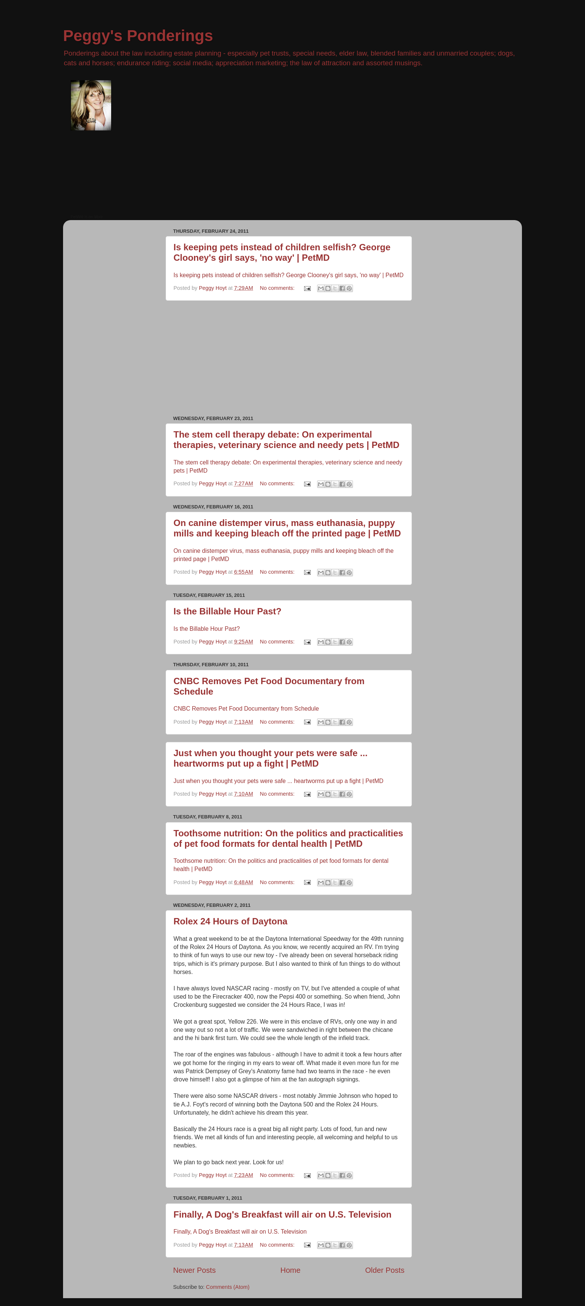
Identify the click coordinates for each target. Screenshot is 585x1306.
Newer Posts (194, 1270)
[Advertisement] (289, 358)
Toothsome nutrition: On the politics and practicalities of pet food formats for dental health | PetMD (288, 838)
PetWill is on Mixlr (87, 216)
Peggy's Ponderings (138, 35)
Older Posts (384, 1270)
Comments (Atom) (228, 1287)
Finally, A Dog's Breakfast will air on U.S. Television (282, 1214)
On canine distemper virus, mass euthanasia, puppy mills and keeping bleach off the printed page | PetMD (287, 528)
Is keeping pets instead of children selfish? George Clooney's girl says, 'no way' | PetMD (281, 252)
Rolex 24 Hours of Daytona (230, 921)
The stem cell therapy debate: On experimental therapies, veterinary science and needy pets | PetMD (286, 439)
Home (291, 1270)
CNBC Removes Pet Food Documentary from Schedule (246, 708)
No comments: (278, 288)
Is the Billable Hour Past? (227, 611)
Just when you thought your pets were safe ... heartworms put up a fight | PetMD (270, 758)
